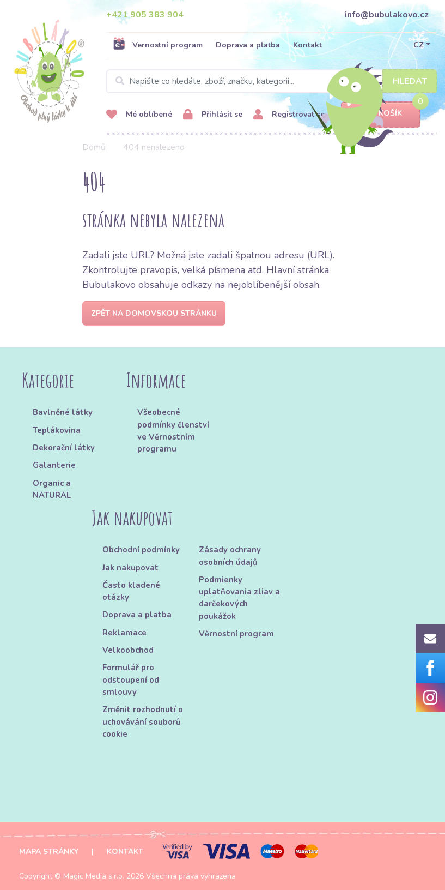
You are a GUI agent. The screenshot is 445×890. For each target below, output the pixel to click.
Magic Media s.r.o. (93, 876)
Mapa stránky (48, 851)
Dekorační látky (64, 447)
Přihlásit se (212, 115)
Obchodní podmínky (141, 549)
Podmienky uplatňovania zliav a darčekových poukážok (239, 598)
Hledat (410, 81)
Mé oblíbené (139, 115)
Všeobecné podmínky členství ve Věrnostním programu (173, 430)
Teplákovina (57, 430)
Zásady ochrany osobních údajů (230, 555)
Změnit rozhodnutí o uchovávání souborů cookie (142, 721)
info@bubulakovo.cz (387, 15)
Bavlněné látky (63, 412)
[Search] (271, 81)
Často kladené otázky (131, 591)
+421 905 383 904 (145, 15)
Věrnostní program (236, 633)
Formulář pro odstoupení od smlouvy (130, 679)
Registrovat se (289, 115)
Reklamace (124, 632)
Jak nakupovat (130, 567)
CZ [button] (418, 45)
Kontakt (307, 45)
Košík (380, 113)
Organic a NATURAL (52, 489)
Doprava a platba (248, 45)
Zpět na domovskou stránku (154, 313)
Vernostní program (158, 44)
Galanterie (54, 465)
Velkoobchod (128, 650)
